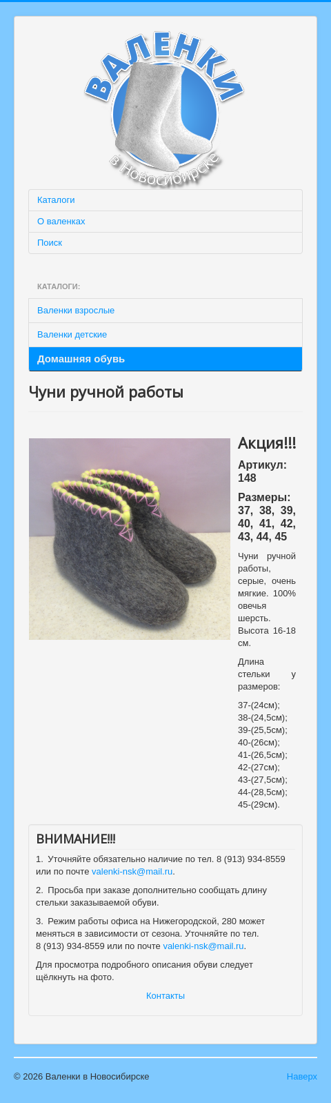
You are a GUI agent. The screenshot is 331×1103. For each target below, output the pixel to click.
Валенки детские (72, 334)
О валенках (61, 221)
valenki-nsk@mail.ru (132, 871)
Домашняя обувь (81, 358)
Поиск (49, 242)
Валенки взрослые (75, 310)
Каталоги (56, 200)
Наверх (302, 1076)
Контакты (165, 995)
